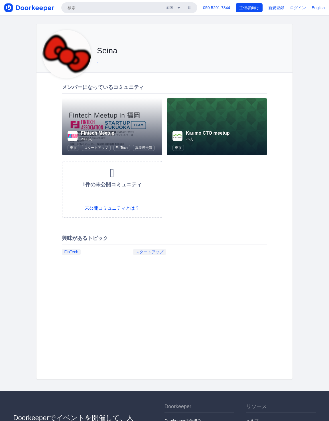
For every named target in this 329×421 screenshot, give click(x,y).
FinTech (122, 148)
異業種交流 (143, 148)
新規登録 (276, 7)
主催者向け (249, 7)
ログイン (298, 7)
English (318, 7)
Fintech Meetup (97, 133)
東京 (73, 148)
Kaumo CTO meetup (208, 133)
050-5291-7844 (216, 7)
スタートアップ (96, 148)
